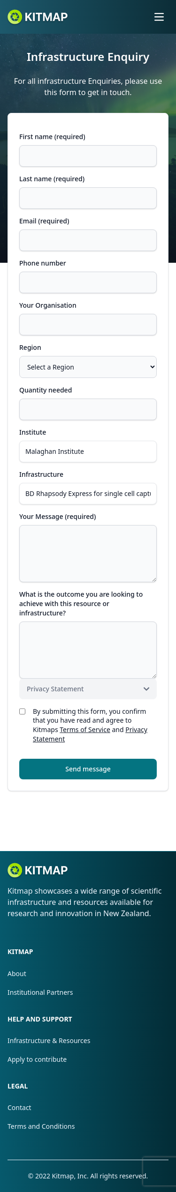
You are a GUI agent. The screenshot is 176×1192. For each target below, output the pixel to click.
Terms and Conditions (41, 1126)
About (17, 973)
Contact (19, 1107)
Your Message (57, 516)
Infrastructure (41, 474)
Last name (51, 178)
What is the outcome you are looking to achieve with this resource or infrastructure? (81, 603)
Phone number (42, 263)
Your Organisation (48, 305)
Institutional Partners (40, 992)
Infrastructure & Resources (49, 1040)
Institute (32, 432)
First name (52, 136)
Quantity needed (45, 389)
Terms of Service (85, 729)
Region (30, 347)
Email (44, 220)
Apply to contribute (37, 1059)
